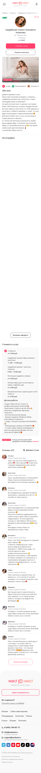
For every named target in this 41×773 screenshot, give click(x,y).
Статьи (4, 720)
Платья (29, 716)
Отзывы (13, 720)
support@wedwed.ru (12, 738)
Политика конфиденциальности (12, 759)
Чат (4, 4)
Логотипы (22, 720)
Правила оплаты (7, 762)
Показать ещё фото (20, 335)
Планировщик (7, 716)
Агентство (19, 716)
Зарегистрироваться (20, 692)
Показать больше (20, 662)
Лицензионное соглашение (11, 756)
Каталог (5, 711)
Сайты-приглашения (18, 711)
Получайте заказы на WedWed (13, 703)
